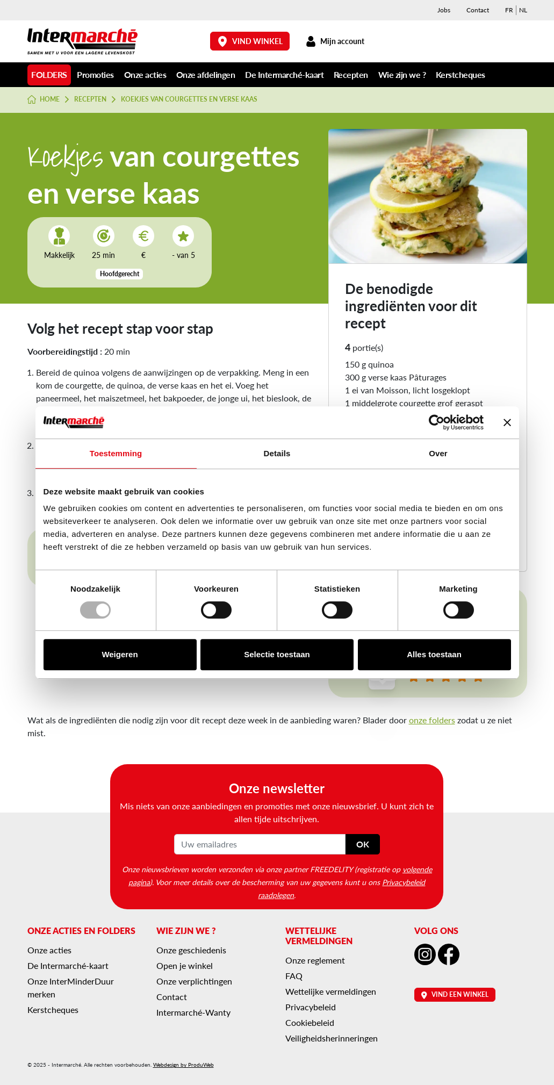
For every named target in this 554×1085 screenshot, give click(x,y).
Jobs (443, 10)
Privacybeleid (310, 1007)
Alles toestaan (434, 654)
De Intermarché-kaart (284, 74)
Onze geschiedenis (191, 950)
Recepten (351, 74)
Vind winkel (250, 41)
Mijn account (335, 41)
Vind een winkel (454, 994)
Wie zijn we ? (402, 74)
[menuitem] (509, 10)
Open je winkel (184, 965)
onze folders (432, 720)
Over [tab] (438, 453)
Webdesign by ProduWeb (183, 1064)
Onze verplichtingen (194, 981)
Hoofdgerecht (119, 273)
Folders (49, 74)
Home (43, 99)
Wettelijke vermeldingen (330, 991)
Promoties (95, 74)
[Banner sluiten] (507, 422)
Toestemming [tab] (116, 453)
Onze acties (145, 74)
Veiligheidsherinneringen (331, 1038)
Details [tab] (277, 453)
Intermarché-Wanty (193, 1012)
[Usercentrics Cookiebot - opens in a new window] (437, 422)
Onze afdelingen (205, 74)
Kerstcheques (460, 74)
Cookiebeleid (309, 1022)
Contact (477, 10)
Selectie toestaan (277, 654)
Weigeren (120, 654)
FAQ (294, 975)
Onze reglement (315, 960)
